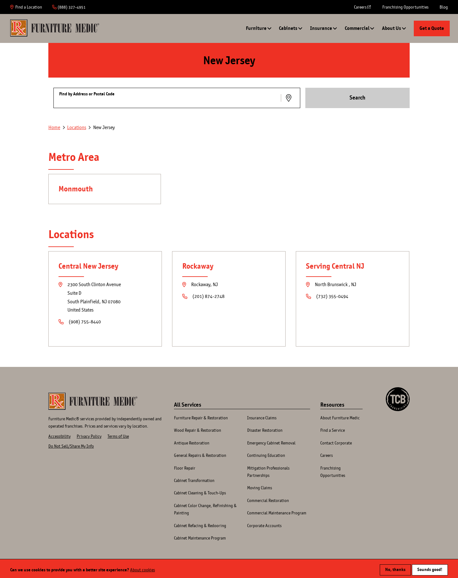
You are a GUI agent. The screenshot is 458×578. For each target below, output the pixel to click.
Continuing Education (266, 455)
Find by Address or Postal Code (86, 94)
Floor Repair (184, 468)
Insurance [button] (321, 28)
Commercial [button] (357, 28)
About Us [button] (391, 28)
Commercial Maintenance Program (276, 512)
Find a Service (332, 430)
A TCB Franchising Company (398, 390)
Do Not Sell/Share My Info (71, 446)
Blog (444, 7)
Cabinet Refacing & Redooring (200, 525)
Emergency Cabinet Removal (271, 442)
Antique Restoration (191, 442)
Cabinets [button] (288, 28)
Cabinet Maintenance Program (200, 537)
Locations (76, 127)
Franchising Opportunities (405, 7)
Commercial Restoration (268, 500)
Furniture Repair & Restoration (201, 417)
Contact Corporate (336, 442)
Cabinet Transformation (194, 480)
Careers (362, 9)
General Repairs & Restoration (200, 455)
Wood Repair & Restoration (197, 430)
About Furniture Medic (340, 417)
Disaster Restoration (264, 430)
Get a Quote (432, 28)
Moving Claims (259, 487)
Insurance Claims (261, 417)
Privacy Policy (89, 436)
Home (54, 28)
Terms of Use (118, 436)
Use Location (289, 98)
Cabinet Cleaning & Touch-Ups (200, 492)
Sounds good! (429, 567)
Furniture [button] (256, 28)
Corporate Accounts (264, 525)
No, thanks (395, 567)
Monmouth (76, 189)
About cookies (142, 567)
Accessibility (59, 436)
